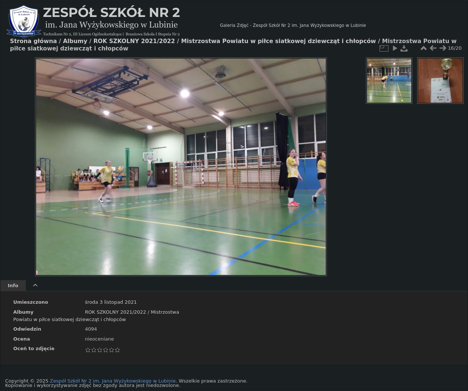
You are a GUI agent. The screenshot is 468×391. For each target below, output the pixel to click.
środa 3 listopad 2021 (111, 302)
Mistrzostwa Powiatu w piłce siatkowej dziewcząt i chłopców (278, 41)
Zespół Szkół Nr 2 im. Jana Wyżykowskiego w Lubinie (113, 381)
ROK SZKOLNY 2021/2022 (115, 312)
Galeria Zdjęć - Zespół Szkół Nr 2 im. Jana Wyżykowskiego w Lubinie (293, 25)
